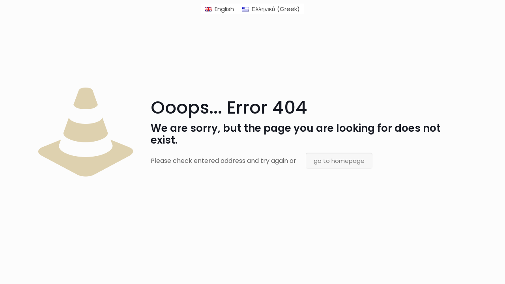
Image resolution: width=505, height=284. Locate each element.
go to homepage (339, 161)
